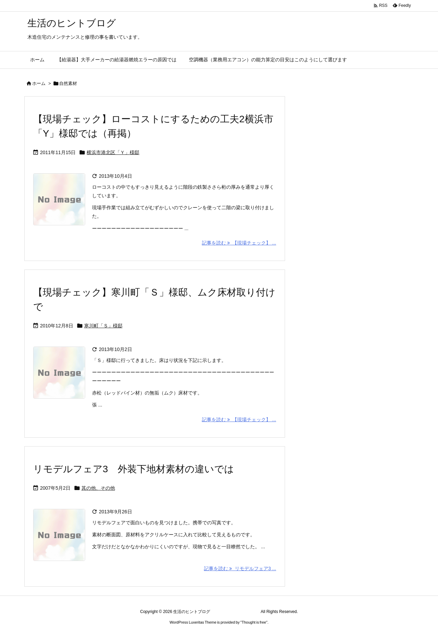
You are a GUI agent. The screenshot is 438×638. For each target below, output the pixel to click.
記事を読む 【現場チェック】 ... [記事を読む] (239, 243)
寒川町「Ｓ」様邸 (103, 325)
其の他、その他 (98, 488)
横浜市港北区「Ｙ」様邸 (113, 152)
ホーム (39, 83)
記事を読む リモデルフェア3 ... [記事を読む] (240, 568)
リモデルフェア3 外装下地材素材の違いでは (133, 469)
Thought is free (254, 622)
